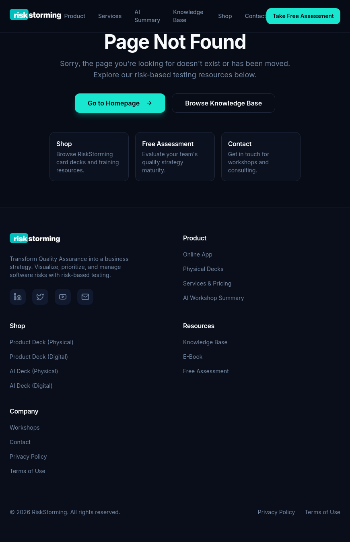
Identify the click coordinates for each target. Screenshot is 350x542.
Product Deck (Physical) (42, 342)
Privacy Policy (28, 456)
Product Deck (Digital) (39, 356)
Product (74, 15)
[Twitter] (40, 297)
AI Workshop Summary (213, 297)
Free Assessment (206, 371)
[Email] (85, 297)
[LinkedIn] (18, 297)
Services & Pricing (207, 283)
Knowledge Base (188, 15)
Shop (225, 15)
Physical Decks (203, 268)
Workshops (25, 427)
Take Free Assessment (303, 15)
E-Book (193, 356)
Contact (255, 15)
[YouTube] (63, 297)
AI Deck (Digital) (31, 385)
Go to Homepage (120, 103)
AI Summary (147, 15)
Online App (197, 254)
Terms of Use (27, 471)
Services (109, 15)
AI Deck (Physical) (34, 371)
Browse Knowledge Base (223, 103)
